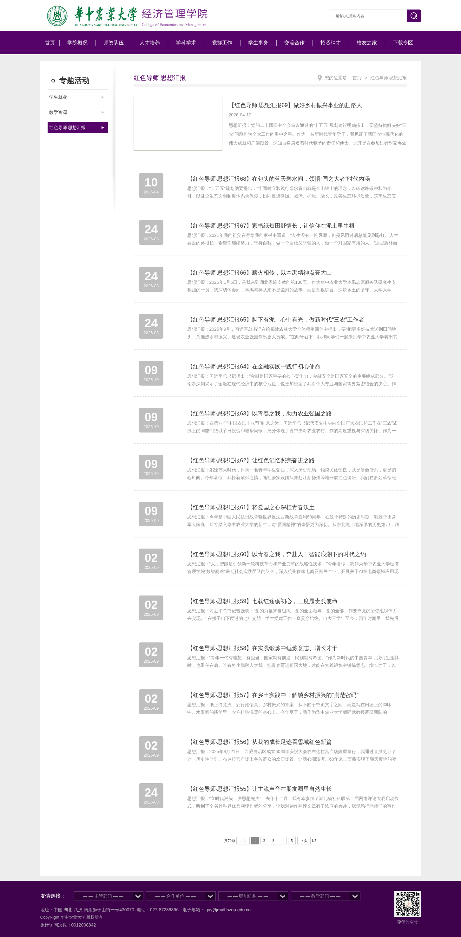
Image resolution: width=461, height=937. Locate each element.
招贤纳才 (330, 42)
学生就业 (58, 97)
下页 (304, 840)
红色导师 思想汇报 (67, 127)
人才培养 (150, 42)
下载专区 (403, 42)
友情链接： (53, 896)
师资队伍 (113, 42)
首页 (50, 42)
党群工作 (222, 42)
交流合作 (294, 42)
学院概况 (77, 42)
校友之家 (367, 42)
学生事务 (258, 42)
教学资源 (58, 112)
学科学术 (186, 42)
